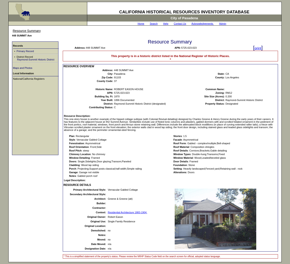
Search (154, 23)
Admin (222, 23)
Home (141, 23)
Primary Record (25, 51)
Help (165, 23)
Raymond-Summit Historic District (35, 59)
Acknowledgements (202, 23)
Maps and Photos (22, 68)
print (257, 48)
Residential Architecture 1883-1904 (127, 212)
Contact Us (180, 23)
